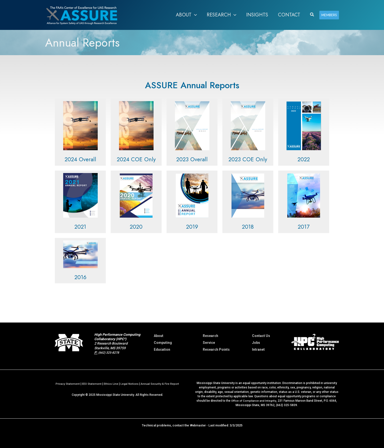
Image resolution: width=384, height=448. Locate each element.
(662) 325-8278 (110, 352)
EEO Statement (91, 384)
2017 (303, 226)
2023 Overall (192, 159)
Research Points (216, 349)
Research (210, 336)
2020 (136, 226)
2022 (303, 159)
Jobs (256, 343)
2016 (80, 277)
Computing (163, 343)
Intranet (258, 349)
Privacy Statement (65, 384)
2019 (192, 226)
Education (162, 349)
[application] (194, 15)
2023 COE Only (248, 159)
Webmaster (197, 425)
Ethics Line (111, 384)
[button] (312, 15)
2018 (247, 226)
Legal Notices (130, 384)
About (158, 336)
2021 (80, 226)
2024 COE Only (136, 159)
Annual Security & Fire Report (161, 384)
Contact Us (261, 336)
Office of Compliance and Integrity (253, 400)
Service (209, 343)
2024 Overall (80, 159)
